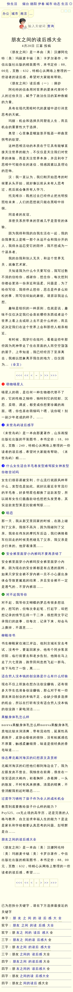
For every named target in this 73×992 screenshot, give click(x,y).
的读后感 (35, 961)
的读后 (33, 947)
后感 (42, 925)
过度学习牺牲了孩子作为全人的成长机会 (33, 798)
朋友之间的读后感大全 (19, 839)
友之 (19, 932)
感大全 (45, 947)
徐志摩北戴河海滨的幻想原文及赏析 (30, 757)
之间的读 (27, 976)
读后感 (37, 954)
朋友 (16, 925)
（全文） (16, 364)
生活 (64, 3)
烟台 (25, 3)
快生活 (9, 3)
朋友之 (18, 939)
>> (46, 375)
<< (26, 375)
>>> (54, 375)
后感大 (42, 939)
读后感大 (39, 968)
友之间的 (23, 968)
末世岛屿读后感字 (20, 425)
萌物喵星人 (15, 384)
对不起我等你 (16, 594)
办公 (6, 13)
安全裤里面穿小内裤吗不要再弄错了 (34, 553)
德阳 (33, 3)
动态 (57, 3)
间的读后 (30, 983)
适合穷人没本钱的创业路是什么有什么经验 (35, 676)
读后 (36, 932)
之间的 (25, 954)
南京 (23, 13)
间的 (28, 932)
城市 (49, 3)
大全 (50, 925)
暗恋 (9, 513)
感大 (45, 932)
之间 (24, 925)
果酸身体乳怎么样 (16, 717)
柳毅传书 (9, 635)
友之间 (21, 947)
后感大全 (42, 976)
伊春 (41, 3)
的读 (33, 925)
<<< (19, 375)
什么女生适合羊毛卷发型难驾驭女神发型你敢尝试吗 (35, 469)
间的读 (30, 939)
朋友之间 (20, 961)
